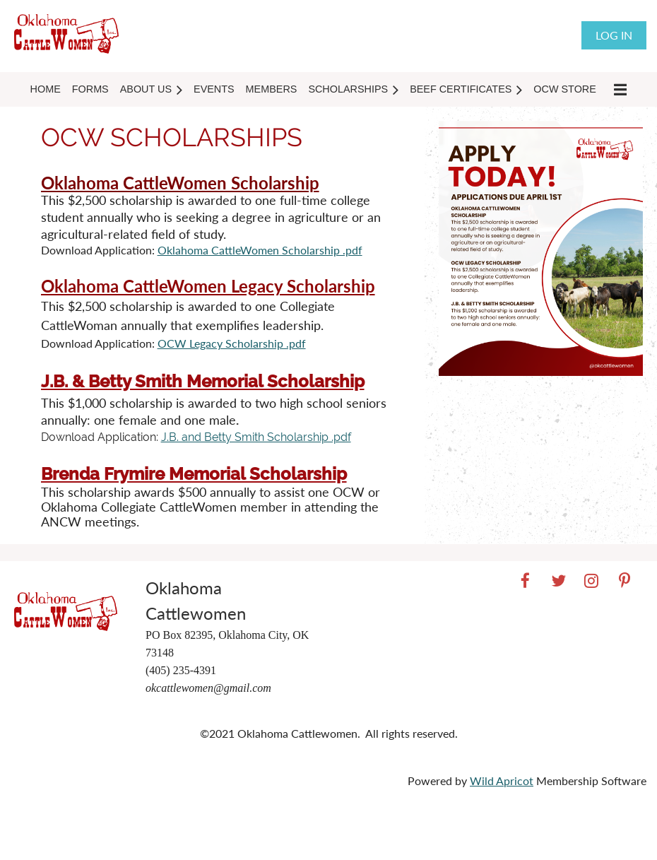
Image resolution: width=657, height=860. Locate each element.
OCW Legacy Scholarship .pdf (232, 343)
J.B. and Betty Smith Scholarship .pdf (256, 437)
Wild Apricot (501, 780)
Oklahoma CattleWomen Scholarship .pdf (260, 250)
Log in (614, 35)
